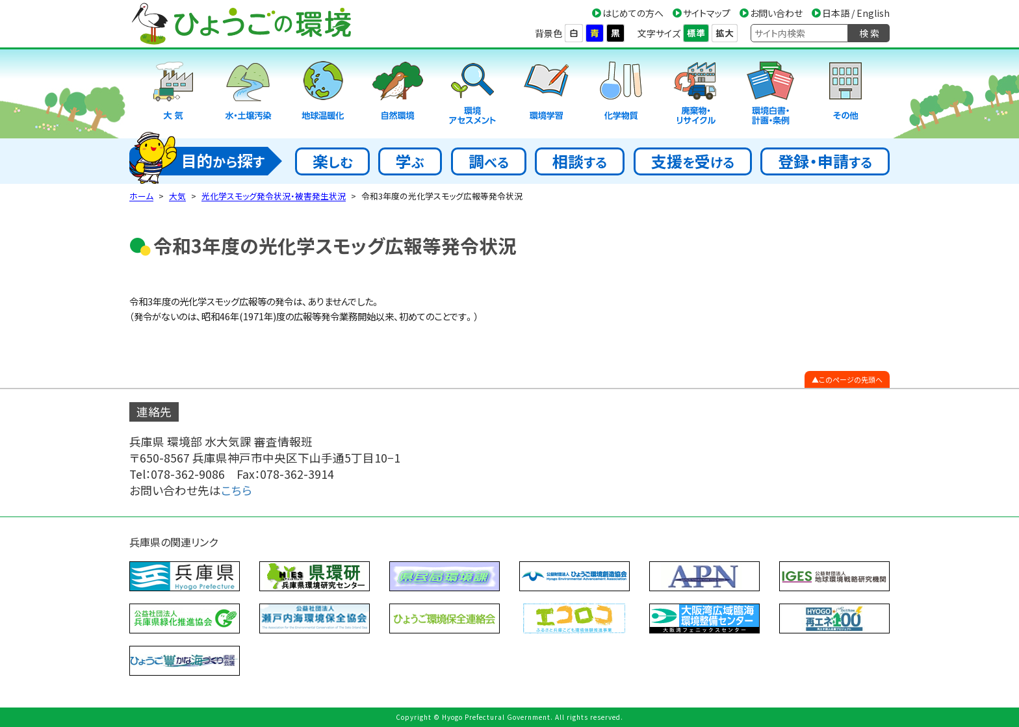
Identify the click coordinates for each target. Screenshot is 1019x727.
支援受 (692, 160)
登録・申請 (825, 160)
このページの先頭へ (851, 379)
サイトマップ (706, 13)
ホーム (141, 196)
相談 (579, 160)
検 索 (869, 33)
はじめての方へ (633, 13)
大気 (177, 196)
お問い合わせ (776, 13)
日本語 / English (856, 13)
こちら (236, 490)
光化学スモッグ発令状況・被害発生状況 (273, 196)
